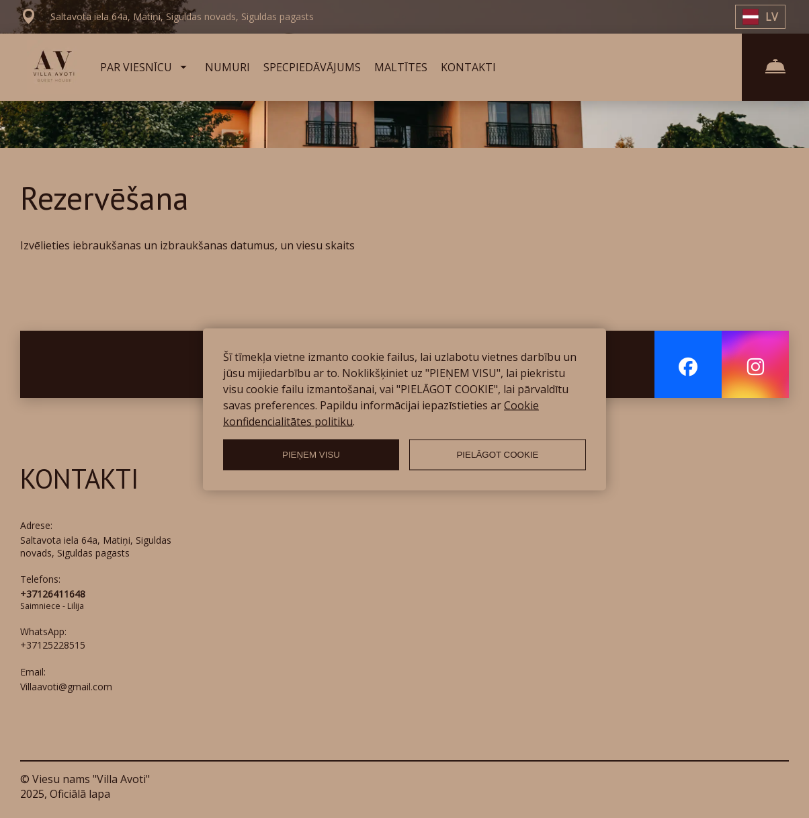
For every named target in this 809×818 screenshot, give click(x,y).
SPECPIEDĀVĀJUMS (312, 67)
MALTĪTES (400, 67)
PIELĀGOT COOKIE (497, 455)
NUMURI (227, 67)
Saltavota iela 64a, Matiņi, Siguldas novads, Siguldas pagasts (95, 546)
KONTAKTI (468, 67)
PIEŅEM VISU (311, 455)
